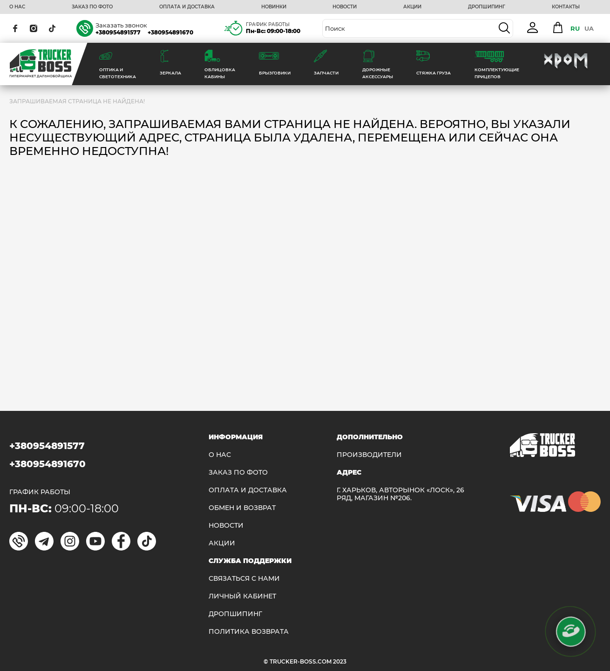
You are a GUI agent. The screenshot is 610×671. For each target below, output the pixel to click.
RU (575, 28)
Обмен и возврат (242, 508)
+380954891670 (170, 32)
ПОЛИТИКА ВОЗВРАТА (249, 632)
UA (589, 28)
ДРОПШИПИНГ (486, 7)
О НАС (17, 7)
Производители (369, 455)
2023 (339, 661)
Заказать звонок (121, 25)
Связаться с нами (244, 579)
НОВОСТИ (344, 7)
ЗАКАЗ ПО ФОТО (92, 7)
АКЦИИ (412, 7)
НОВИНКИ (273, 7)
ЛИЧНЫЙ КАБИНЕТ (242, 596)
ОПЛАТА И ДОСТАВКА (187, 7)
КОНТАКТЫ (566, 7)
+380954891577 (118, 32)
